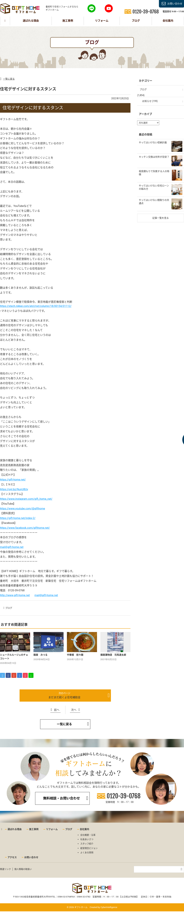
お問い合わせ (174, 3)
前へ (56, 709)
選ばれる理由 (31, 20)
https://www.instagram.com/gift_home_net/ (26, 498)
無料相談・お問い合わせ (61, 798)
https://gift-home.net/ (13, 479)
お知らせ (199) (150, 101)
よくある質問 (86, 852)
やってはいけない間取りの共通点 (154, 202)
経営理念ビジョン (89, 848)
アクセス (12, 857)
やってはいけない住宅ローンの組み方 (154, 187)
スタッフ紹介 (86, 843)
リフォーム (101, 20)
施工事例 (67, 20)
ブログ (136, 20)
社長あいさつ (86, 839)
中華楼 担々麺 (75, 654)
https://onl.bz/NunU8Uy (14, 489)
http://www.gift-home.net (15, 595)
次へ (73, 709)
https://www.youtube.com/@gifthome (22, 508)
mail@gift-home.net (11, 547)
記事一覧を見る (160, 218)
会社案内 (168, 20)
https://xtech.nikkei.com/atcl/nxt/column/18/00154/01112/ (35, 306)
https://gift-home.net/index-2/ (17, 518)
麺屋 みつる (40, 654)
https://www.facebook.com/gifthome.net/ (25, 527)
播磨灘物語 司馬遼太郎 (113, 654)
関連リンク (5, 869)
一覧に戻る (9, 78)
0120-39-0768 (124, 796)
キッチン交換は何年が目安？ (154, 156)
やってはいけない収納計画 (153, 142)
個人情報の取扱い (23, 869)
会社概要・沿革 (88, 835)
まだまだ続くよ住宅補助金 (64, 697)
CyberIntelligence (109, 907)
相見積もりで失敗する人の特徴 (154, 173)
